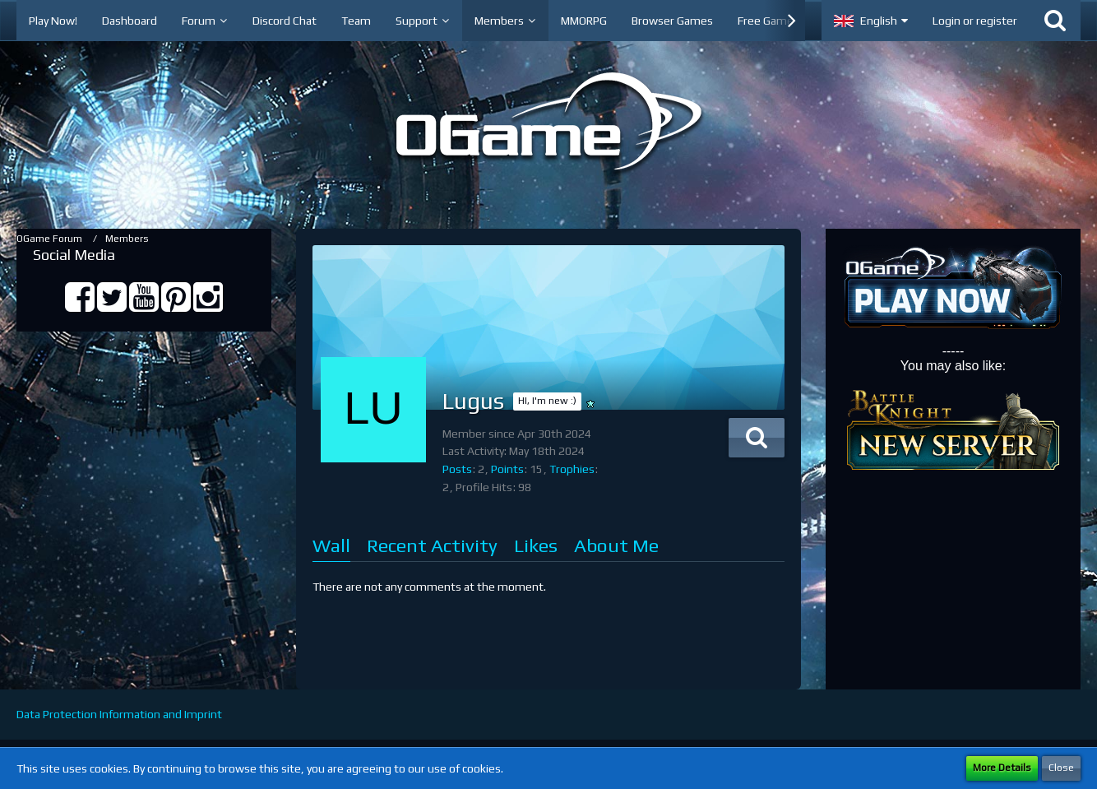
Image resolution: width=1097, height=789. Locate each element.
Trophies (572, 469)
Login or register (975, 20)
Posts (457, 469)
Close (1061, 767)
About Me (616, 545)
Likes (536, 545)
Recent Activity (432, 545)
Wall (331, 545)
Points (507, 469)
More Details (1002, 767)
